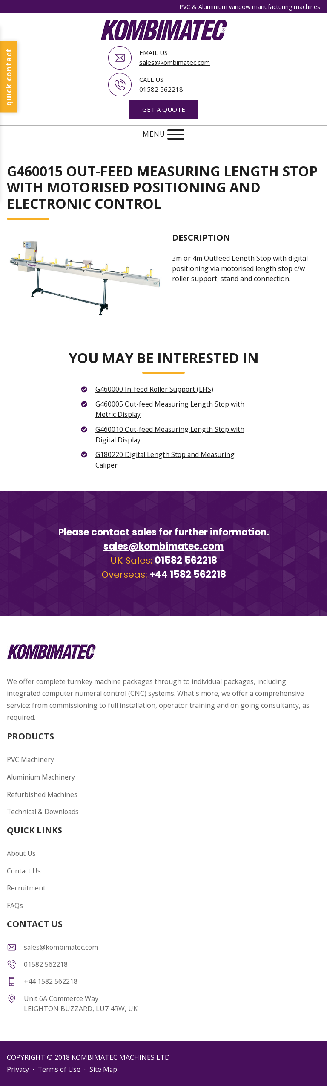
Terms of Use (60, 1064)
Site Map (105, 1064)
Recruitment (26, 883)
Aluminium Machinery (41, 774)
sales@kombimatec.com (174, 62)
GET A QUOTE (163, 109)
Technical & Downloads (44, 808)
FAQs (15, 900)
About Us (22, 849)
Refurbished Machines (42, 791)
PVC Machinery (31, 757)
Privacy (18, 1064)
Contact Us (24, 866)
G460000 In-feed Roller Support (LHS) (155, 388)
